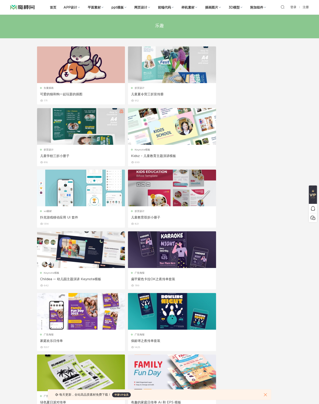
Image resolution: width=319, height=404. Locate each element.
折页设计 (111, 88)
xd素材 (48, 150)
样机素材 (187, 7)
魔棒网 (22, 7)
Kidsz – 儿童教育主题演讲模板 (249, 94)
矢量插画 (49, 88)
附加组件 (256, 7)
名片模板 (120, 346)
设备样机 (159, 328)
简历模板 (120, 355)
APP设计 (70, 7)
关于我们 (198, 320)
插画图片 (211, 7)
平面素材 (94, 7)
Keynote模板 (238, 88)
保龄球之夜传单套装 (117, 218)
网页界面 (42, 320)
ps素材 (41, 363)
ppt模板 (117, 7)
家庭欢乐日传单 (51, 218)
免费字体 (120, 363)
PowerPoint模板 (86, 337)
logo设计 (111, 274)
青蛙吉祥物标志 (176, 280)
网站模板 (42, 337)
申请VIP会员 (121, 395)
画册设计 (120, 337)
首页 (53, 7)
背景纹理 (81, 363)
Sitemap (199, 337)
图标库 (41, 355)
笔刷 (78, 346)
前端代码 (164, 7)
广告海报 (235, 150)
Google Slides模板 (87, 320)
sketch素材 (43, 372)
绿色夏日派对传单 (178, 218)
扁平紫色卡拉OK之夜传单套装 (249, 156)
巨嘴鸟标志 (111, 280)
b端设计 (41, 328)
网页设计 (140, 7)
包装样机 (159, 320)
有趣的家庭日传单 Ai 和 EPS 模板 (252, 218)
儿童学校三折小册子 (179, 94)
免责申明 (198, 328)
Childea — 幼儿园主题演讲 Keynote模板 (190, 156)
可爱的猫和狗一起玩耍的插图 (61, 94)
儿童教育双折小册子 (117, 156)
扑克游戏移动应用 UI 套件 (59, 156)
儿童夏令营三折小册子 (56, 280)
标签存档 (198, 346)
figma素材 (43, 346)
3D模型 (234, 7)
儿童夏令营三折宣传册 (119, 94)
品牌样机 (159, 337)
